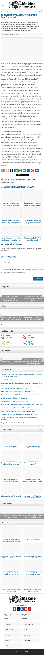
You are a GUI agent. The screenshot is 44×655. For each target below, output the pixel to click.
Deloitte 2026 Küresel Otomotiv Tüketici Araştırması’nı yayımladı (11, 299)
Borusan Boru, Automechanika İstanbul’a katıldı (15, 388)
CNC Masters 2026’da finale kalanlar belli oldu (14, 401)
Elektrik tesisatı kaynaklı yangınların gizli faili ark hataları (32, 480)
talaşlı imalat (31, 179)
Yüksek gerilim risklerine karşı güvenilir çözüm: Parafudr (17, 391)
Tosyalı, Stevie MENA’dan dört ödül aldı (33, 363)
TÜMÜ (40, 429)
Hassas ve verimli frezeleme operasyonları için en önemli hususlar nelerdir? (32, 497)
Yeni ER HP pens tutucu (8, 380)
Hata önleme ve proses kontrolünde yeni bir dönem (11, 480)
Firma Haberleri (11, 12)
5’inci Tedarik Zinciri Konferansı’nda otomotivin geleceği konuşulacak (11, 317)
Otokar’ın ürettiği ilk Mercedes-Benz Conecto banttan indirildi (33, 318)
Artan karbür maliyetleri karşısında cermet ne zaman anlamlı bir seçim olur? (11, 447)
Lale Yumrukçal (9, 179)
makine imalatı (20, 179)
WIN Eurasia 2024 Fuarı (9, 182)
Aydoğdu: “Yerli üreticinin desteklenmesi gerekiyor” (11, 204)
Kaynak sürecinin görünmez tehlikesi (32, 463)
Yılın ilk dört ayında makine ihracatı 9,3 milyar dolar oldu (17, 408)
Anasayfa (3, 12)
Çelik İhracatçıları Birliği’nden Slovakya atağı (11, 363)
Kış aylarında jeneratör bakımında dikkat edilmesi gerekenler (11, 463)
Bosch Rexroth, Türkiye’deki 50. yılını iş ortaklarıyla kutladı (18, 411)
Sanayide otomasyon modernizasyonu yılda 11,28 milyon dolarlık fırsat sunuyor (32, 298)
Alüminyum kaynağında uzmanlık (11, 496)
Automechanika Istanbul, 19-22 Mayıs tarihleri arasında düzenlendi (21, 395)
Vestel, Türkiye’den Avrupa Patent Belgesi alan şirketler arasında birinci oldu (11, 223)
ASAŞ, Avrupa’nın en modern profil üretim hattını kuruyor (11, 239)
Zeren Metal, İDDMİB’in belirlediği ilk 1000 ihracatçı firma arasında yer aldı (11, 515)
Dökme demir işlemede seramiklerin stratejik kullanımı (32, 447)
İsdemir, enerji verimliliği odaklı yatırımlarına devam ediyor (33, 223)
